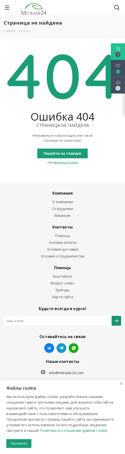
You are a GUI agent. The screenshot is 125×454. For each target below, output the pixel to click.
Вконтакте (49, 348)
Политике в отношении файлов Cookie (73, 430)
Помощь (62, 235)
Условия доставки (62, 249)
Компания (62, 193)
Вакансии (62, 215)
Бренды (63, 289)
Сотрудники (62, 208)
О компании (62, 201)
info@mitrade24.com (66, 372)
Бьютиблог (62, 276)
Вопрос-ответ (62, 283)
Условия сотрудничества (62, 256)
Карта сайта (62, 296)
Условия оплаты (63, 242)
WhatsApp (73, 348)
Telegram (61, 348)
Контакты (62, 227)
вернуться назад (66, 162)
